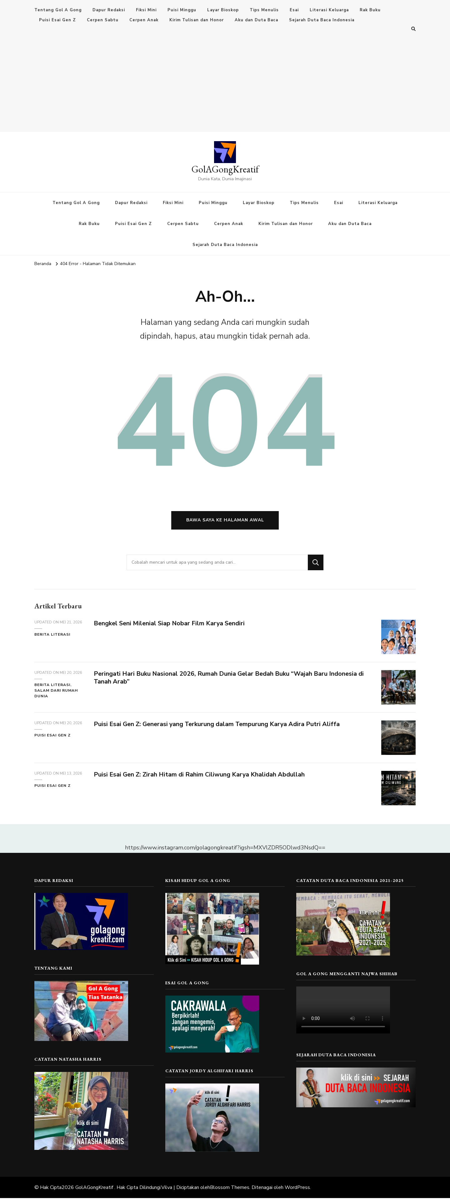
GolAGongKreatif (225, 169)
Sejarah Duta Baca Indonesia (321, 20)
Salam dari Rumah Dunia (56, 694)
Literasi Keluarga (329, 10)
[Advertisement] (225, 80)
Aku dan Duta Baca (256, 20)
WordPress (297, 1188)
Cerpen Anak (143, 20)
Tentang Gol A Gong (58, 10)
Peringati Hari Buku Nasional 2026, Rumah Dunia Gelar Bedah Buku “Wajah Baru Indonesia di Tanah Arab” (229, 679)
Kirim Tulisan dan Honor (196, 20)
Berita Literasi (52, 635)
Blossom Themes (229, 1188)
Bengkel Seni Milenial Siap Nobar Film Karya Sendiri (169, 624)
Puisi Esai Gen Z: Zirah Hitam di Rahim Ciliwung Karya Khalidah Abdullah (200, 775)
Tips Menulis (264, 10)
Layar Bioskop (223, 10)
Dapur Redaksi (108, 10)
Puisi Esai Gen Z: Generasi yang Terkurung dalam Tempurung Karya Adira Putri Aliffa (218, 725)
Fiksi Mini (146, 10)
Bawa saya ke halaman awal (225, 521)
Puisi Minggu (182, 10)
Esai (294, 10)
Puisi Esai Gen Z (57, 20)
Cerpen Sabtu (102, 20)
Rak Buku (370, 10)
